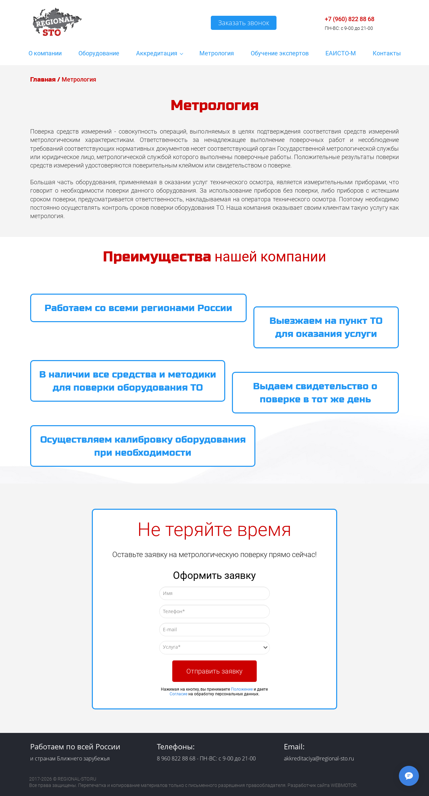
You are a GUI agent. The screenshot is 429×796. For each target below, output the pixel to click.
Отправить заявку (214, 671)
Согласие (178, 694)
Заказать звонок (243, 22)
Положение (242, 689)
